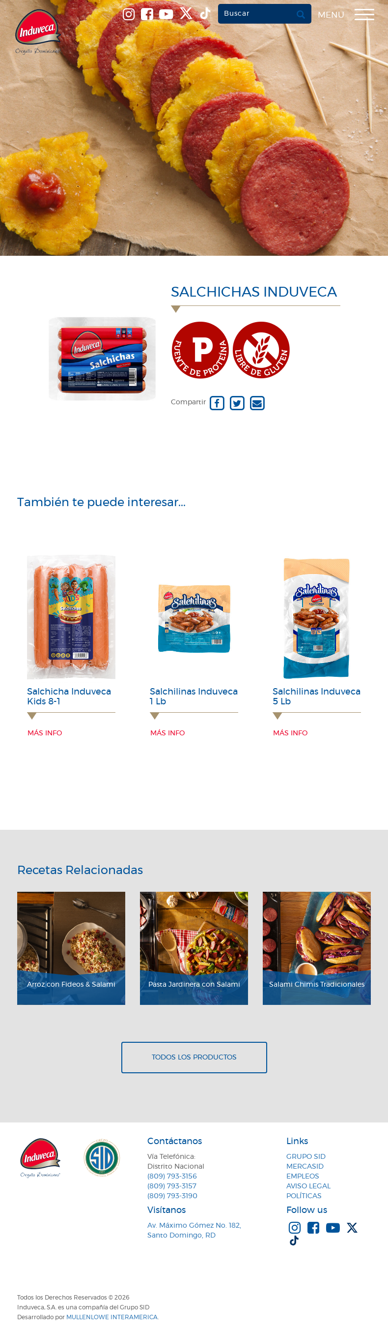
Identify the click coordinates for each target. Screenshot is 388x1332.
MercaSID (305, 1166)
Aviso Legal (308, 1186)
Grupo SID (306, 1156)
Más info (45, 733)
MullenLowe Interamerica (112, 1317)
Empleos (302, 1176)
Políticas (304, 1196)
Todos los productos (194, 1057)
